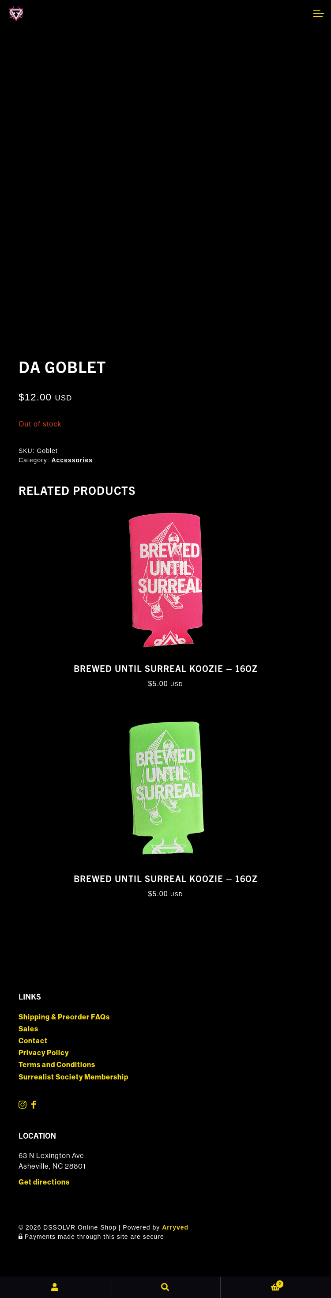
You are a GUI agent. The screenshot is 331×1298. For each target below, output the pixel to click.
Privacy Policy (44, 1053)
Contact (33, 1041)
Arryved (175, 1227)
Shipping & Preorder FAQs (64, 1017)
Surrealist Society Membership (73, 1077)
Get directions (44, 1182)
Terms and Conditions (57, 1064)
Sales (28, 1029)
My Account (55, 1287)
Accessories (72, 460)
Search (165, 1287)
